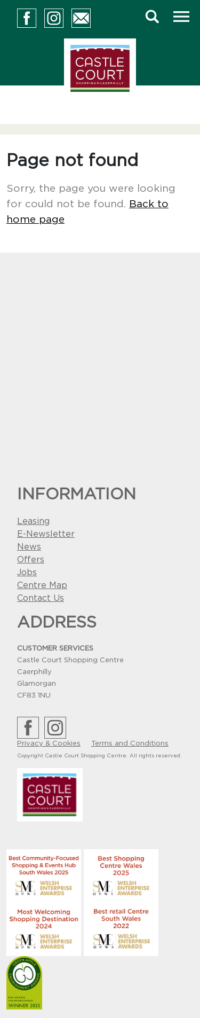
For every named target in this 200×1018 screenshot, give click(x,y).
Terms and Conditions (130, 743)
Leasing (33, 521)
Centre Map (42, 585)
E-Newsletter (46, 534)
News (29, 547)
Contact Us (40, 598)
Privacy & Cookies (49, 743)
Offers (30, 559)
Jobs (27, 572)
